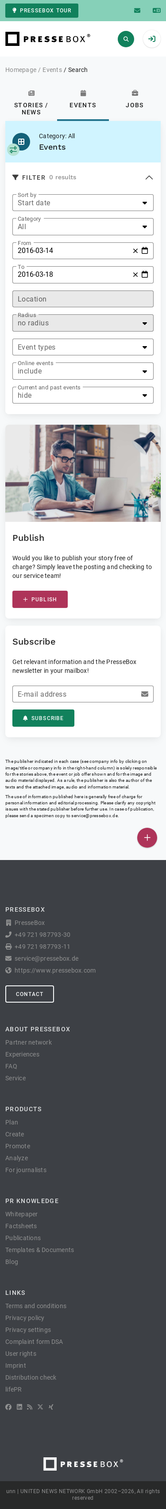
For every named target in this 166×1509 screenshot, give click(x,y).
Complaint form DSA (34, 1341)
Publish (40, 599)
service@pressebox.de (94, 815)
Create (14, 1134)
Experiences (22, 1054)
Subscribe (43, 718)
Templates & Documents (39, 1249)
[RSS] (29, 1407)
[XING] (51, 1407)
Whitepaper (21, 1214)
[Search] (126, 39)
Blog (11, 1261)
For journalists (25, 1169)
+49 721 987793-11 (42, 946)
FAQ (11, 1066)
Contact (29, 994)
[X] (40, 1407)
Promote (17, 1146)
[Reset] (135, 250)
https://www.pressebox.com (55, 970)
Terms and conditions (35, 1305)
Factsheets (21, 1226)
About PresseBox (37, 1029)
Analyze (16, 1158)
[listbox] (83, 202)
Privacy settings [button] (28, 1329)
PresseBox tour (41, 11)
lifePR (13, 1389)
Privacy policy (25, 1317)
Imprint (15, 1365)
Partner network (28, 1042)
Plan (11, 1122)
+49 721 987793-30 (42, 934)
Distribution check (31, 1377)
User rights (20, 1353)
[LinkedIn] (19, 1407)
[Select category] (13, 149)
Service (15, 1078)
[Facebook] (8, 1407)
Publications (23, 1237)
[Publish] (147, 838)
